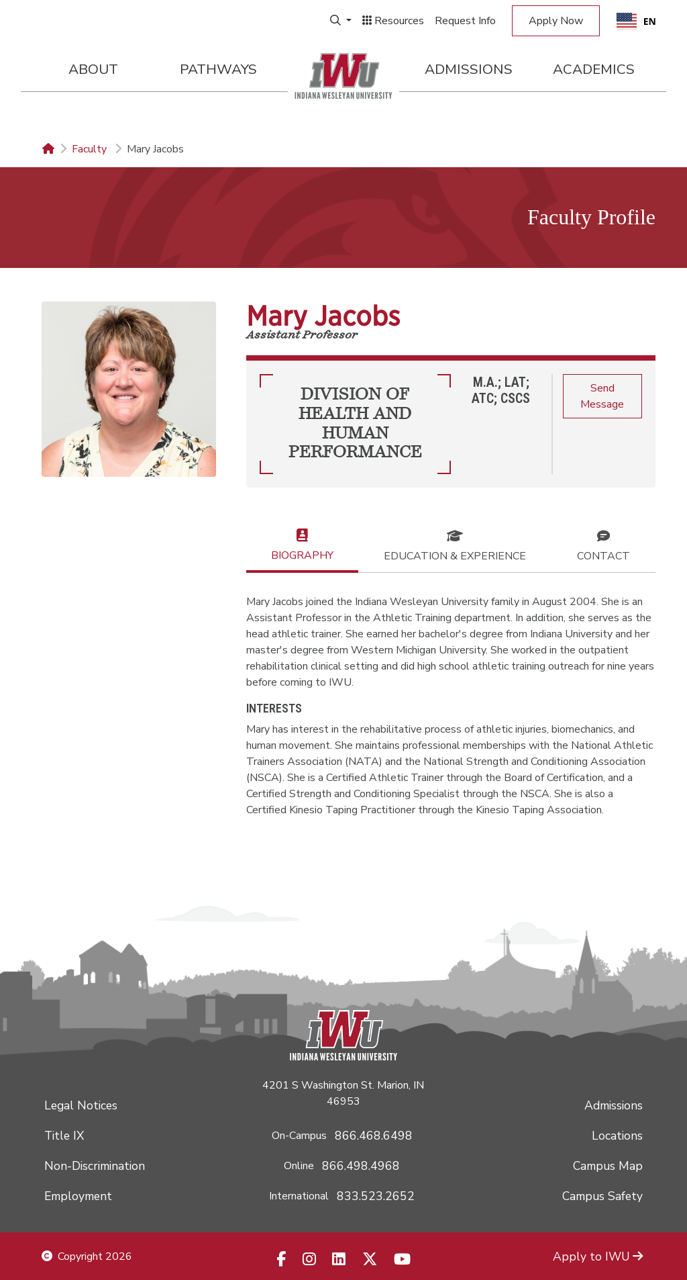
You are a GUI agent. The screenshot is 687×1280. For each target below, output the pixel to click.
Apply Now (556, 20)
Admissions (469, 69)
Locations (617, 1136)
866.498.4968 (361, 1166)
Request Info (465, 20)
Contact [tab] (603, 544)
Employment (78, 1196)
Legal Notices (80, 1105)
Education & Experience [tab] (455, 544)
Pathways (218, 69)
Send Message (602, 396)
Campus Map (608, 1166)
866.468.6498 (374, 1136)
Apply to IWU (598, 1256)
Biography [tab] (302, 544)
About (93, 69)
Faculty (90, 149)
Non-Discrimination (94, 1166)
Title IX (64, 1136)
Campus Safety (602, 1196)
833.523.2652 (376, 1196)
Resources (393, 20)
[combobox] (636, 20)
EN (636, 21)
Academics (594, 69)
